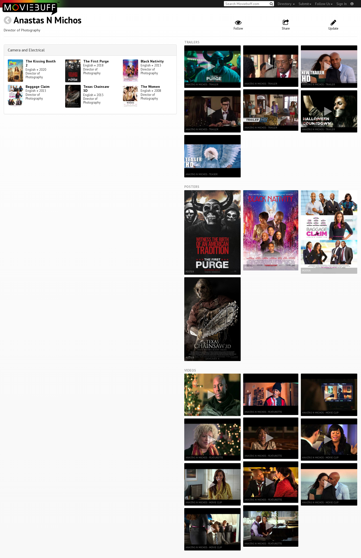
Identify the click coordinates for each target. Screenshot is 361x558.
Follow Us (324, 4)
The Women (150, 86)
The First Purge (96, 61)
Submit (305, 4)
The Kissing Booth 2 (41, 63)
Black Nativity (152, 61)
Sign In (341, 4)
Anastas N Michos (47, 20)
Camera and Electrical (26, 49)
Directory (286, 4)
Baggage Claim (38, 86)
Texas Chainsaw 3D (96, 88)
